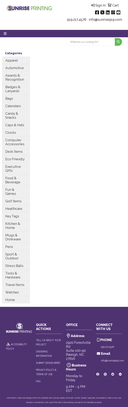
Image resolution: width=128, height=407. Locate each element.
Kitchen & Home (12, 226)
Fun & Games (10, 192)
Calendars (13, 106)
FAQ (38, 381)
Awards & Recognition (14, 77)
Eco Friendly (15, 159)
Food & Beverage (12, 180)
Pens (9, 247)
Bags (9, 98)
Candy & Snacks (11, 116)
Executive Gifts (13, 169)
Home (10, 300)
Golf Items (13, 201)
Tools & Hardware (12, 275)
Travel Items (14, 285)
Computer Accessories (14, 142)
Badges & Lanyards (12, 89)
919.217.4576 (76, 20)
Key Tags (12, 216)
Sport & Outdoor (11, 256)
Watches (12, 292)
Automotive (14, 68)
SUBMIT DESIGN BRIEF (48, 363)
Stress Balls (14, 266)
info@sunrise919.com (105, 20)
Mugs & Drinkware (13, 237)
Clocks (10, 133)
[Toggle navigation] (5, 33)
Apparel (11, 60)
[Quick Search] (90, 42)
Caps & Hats (14, 125)
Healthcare (13, 209)
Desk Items (14, 152)
